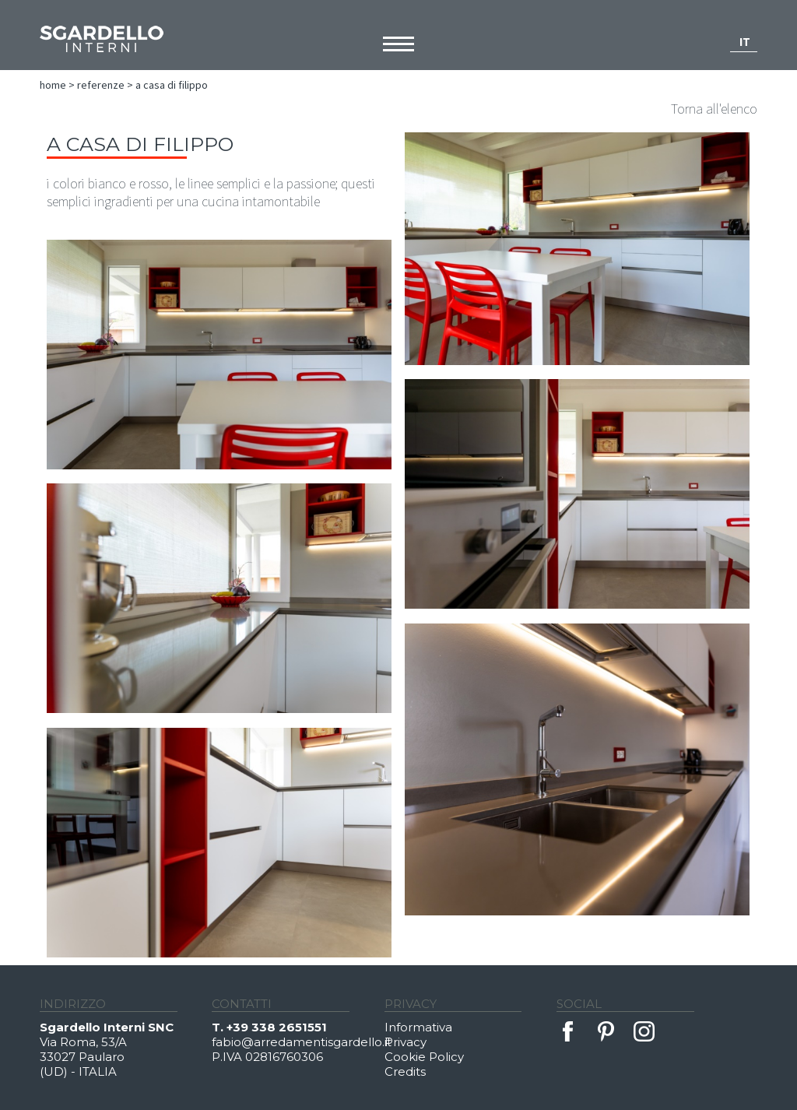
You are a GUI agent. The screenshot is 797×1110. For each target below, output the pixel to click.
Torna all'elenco (714, 109)
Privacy (405, 1041)
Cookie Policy (424, 1056)
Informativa (418, 1027)
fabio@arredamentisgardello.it (298, 1041)
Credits (405, 1071)
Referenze (101, 85)
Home (53, 85)
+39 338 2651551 (276, 1027)
